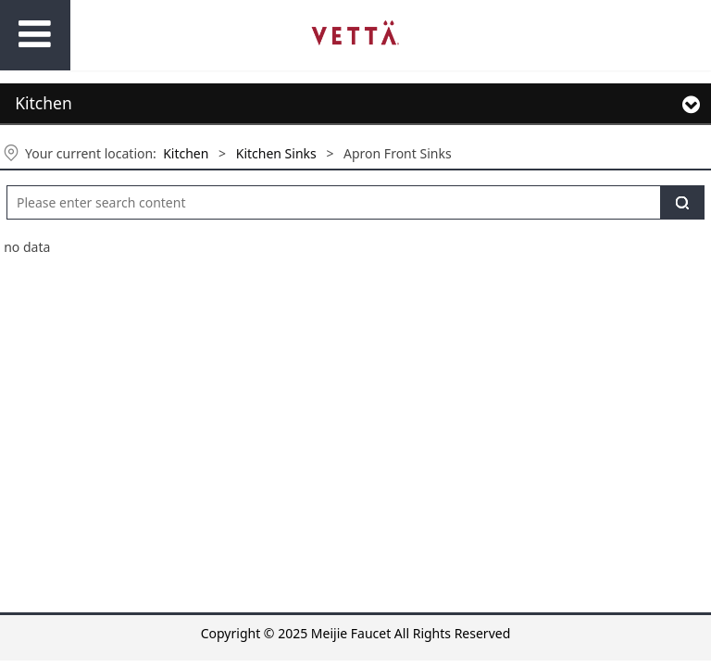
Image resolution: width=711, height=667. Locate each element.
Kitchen (185, 153)
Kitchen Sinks (276, 153)
